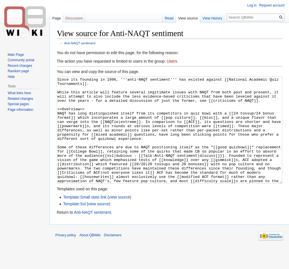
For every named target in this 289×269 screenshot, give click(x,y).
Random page (18, 71)
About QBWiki (89, 256)
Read (169, 18)
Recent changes (20, 66)
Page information (20, 110)
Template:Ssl (74, 225)
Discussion (74, 18)
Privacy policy (65, 256)
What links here (19, 93)
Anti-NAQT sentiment (79, 43)
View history (212, 18)
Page (56, 18)
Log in (252, 5)
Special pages (18, 104)
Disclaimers (112, 256)
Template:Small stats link (84, 218)
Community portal (21, 60)
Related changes (20, 99)
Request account (271, 5)
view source (119, 218)
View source (188, 18)
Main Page (16, 55)
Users (172, 61)
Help (11, 77)
